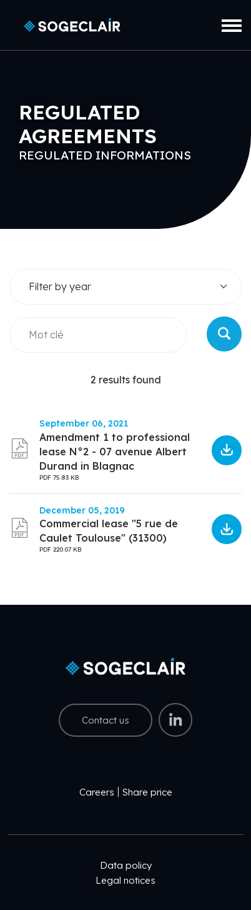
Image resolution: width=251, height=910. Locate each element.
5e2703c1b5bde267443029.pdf (227, 529)
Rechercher (224, 333)
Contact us (105, 720)
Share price (147, 792)
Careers (96, 792)
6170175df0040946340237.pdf (227, 450)
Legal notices (125, 880)
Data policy (126, 865)
